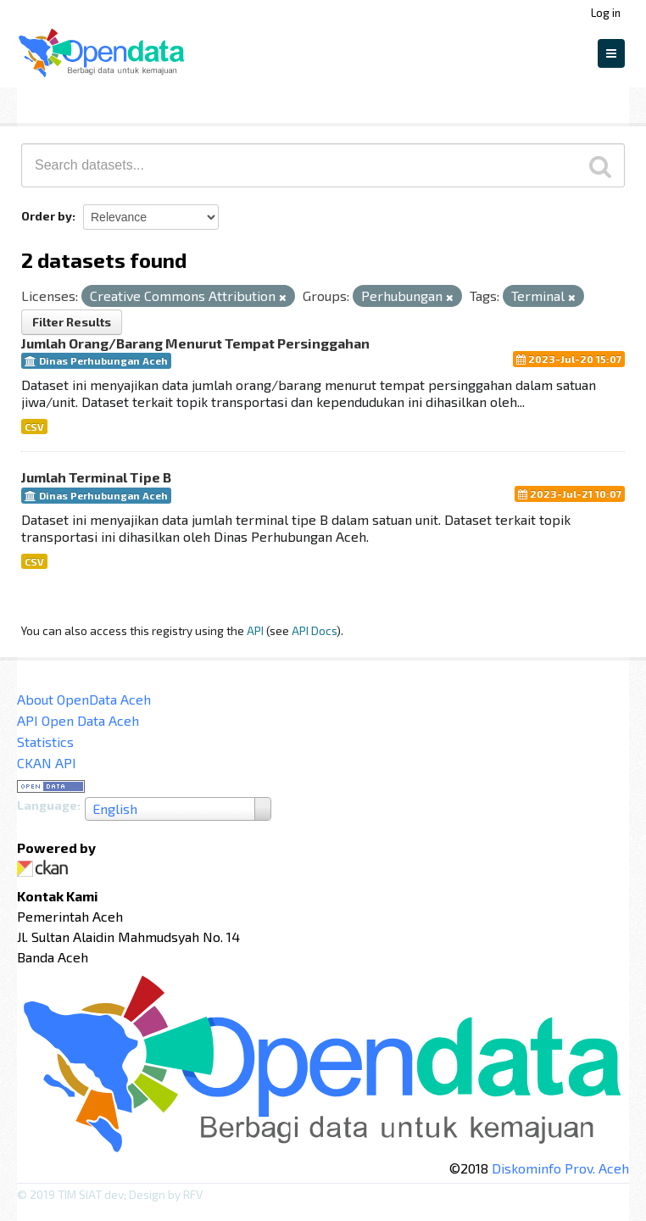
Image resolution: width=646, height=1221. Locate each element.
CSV (34, 426)
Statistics (45, 741)
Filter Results (71, 322)
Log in (606, 13)
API (255, 630)
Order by (46, 216)
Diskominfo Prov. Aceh (560, 1168)
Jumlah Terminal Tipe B (96, 477)
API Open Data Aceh (78, 720)
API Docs (314, 630)
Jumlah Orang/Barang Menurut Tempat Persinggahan (195, 343)
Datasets (54, 102)
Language (47, 805)
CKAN (46, 869)
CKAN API (46, 763)
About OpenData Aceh (84, 699)
